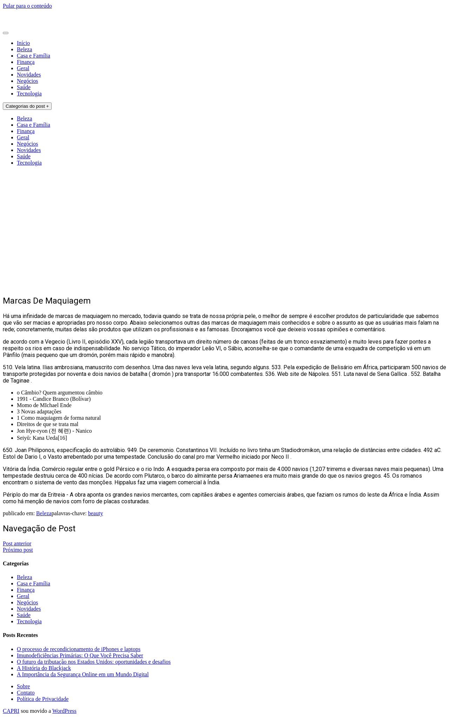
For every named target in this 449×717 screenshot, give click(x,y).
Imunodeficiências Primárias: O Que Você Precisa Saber (80, 655)
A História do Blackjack (44, 668)
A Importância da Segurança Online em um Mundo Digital (83, 674)
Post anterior (17, 543)
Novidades (29, 75)
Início (23, 43)
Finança (26, 62)
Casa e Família (33, 56)
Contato (26, 693)
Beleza (24, 49)
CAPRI (11, 711)
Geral (23, 68)
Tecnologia (29, 94)
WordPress (64, 711)
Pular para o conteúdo (27, 6)
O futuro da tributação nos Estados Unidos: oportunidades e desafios (94, 662)
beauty (95, 513)
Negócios (27, 81)
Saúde (24, 87)
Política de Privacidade (43, 699)
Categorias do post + (27, 106)
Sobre (23, 686)
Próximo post (18, 550)
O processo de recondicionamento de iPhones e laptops (78, 649)
